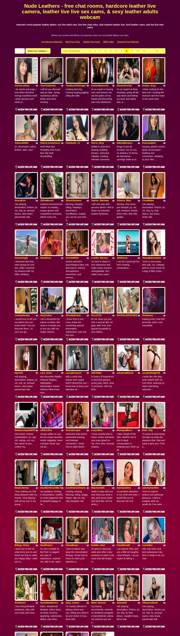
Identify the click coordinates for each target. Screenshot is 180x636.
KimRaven (20, 514)
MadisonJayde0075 (25, 368)
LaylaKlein (45, 563)
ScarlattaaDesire (49, 514)
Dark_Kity (147, 368)
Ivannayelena (124, 417)
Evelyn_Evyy (149, 76)
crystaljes (147, 466)
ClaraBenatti (123, 466)
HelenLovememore (50, 125)
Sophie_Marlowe (100, 174)
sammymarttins (150, 417)
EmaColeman (22, 417)
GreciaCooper (73, 368)
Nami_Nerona (98, 514)
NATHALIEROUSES (127, 271)
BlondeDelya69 (99, 563)
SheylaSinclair (124, 76)
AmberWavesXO (100, 76)
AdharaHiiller (22, 125)
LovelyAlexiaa (22, 271)
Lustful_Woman (99, 222)
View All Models (71, 51)
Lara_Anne (46, 320)
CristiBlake (148, 174)
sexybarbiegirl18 (151, 320)
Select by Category (38, 51)
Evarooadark (149, 125)
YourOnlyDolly (48, 76)
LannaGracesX (73, 320)
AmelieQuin (21, 563)
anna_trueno (72, 514)
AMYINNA (96, 320)
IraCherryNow (22, 76)
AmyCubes (46, 271)
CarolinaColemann (76, 417)
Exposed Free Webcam (128, 42)
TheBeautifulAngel (76, 76)
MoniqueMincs (124, 368)
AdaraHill (121, 514)
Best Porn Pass (73, 42)
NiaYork (19, 320)
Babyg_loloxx (22, 466)
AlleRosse (122, 222)
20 (156, 51)
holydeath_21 (73, 125)
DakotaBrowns (124, 125)
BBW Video (108, 42)
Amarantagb (21, 222)
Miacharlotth (98, 417)
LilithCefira (46, 368)
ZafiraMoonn (47, 174)
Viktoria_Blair (124, 174)
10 (138, 51)
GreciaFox (20, 174)
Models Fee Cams (91, 42)
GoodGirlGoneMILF (50, 417)
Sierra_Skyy (97, 125)
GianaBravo (72, 466)
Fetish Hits (101, 631)
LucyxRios (97, 368)
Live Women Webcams (51, 42)
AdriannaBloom (125, 320)
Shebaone (147, 271)
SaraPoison (46, 466)
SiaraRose (45, 222)
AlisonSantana (73, 174)
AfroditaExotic (73, 271)
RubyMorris (72, 563)
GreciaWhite (72, 222)
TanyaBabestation (151, 222)
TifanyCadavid (149, 514)
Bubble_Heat (98, 466)
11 (144, 51)
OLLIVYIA (96, 271)
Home (20, 51)
